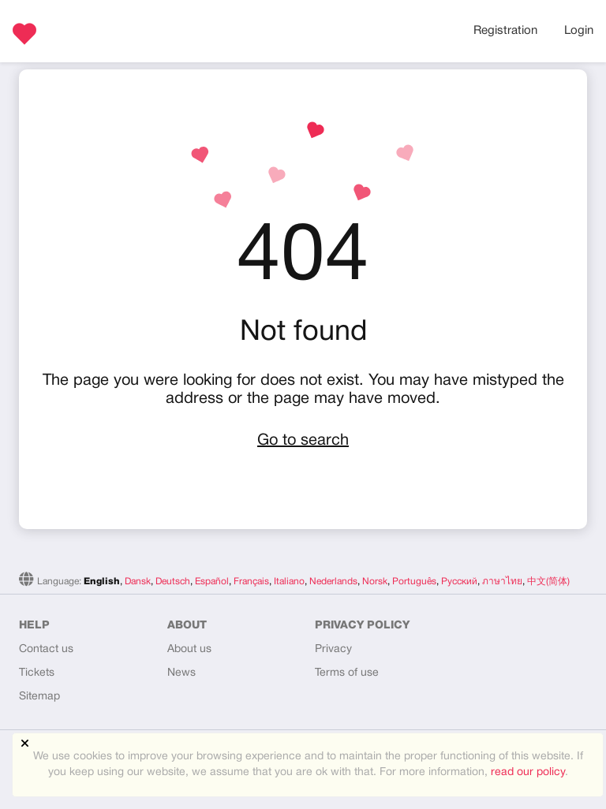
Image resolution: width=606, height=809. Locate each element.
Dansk (138, 581)
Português (414, 581)
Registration (505, 30)
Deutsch (172, 581)
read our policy (528, 772)
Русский (459, 581)
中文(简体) (548, 581)
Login (578, 30)
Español (212, 581)
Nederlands (333, 581)
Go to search (303, 441)
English (102, 581)
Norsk (374, 581)
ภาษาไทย (502, 581)
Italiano (289, 581)
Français (251, 581)
